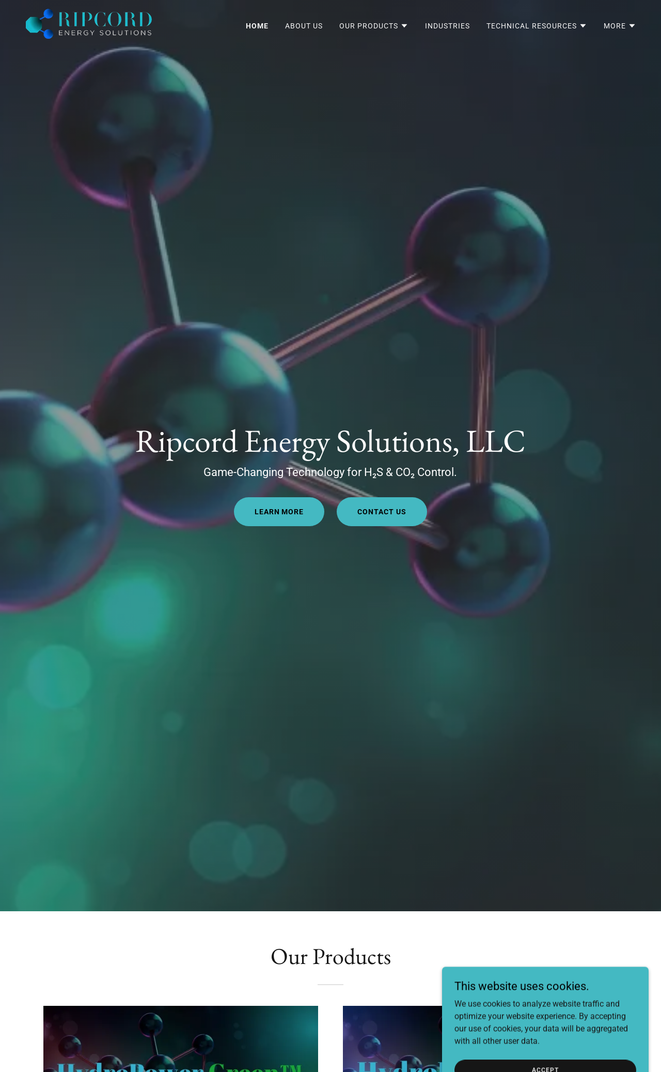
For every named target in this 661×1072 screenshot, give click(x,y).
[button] (373, 26)
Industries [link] (447, 26)
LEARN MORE (279, 512)
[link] (89, 23)
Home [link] (257, 26)
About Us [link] (304, 26)
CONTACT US (381, 512)
